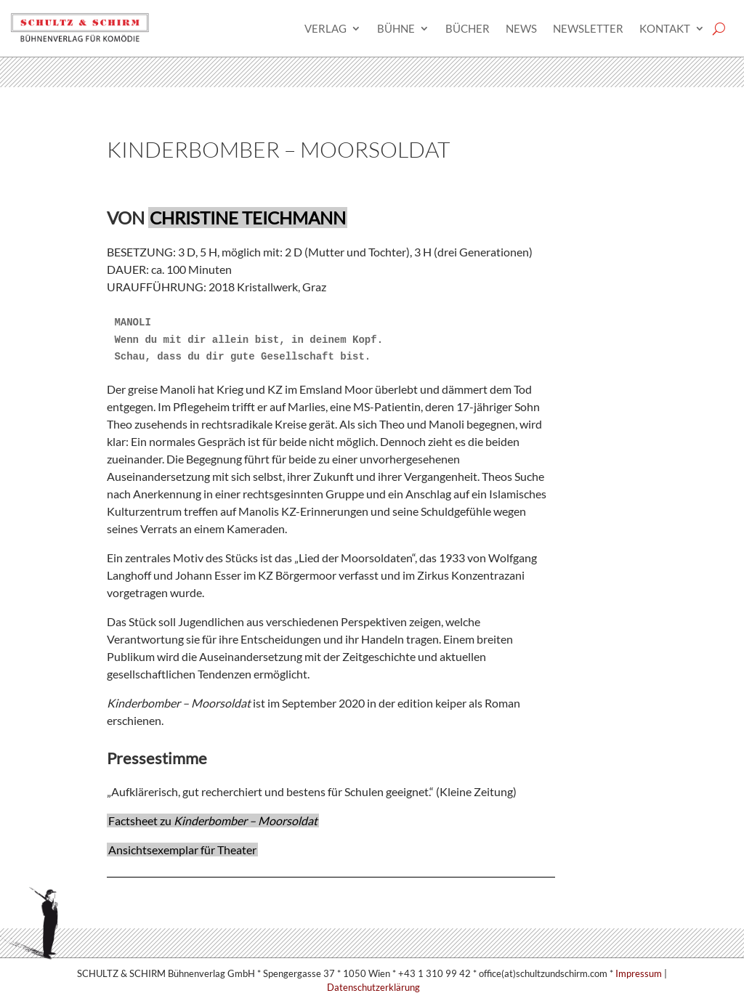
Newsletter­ (588, 28)
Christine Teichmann (248, 217)
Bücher (467, 28)
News (521, 28)
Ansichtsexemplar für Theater (182, 849)
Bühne (396, 28)
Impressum (638, 973)
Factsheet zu (213, 820)
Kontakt (664, 28)
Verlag (325, 28)
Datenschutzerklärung (373, 987)
